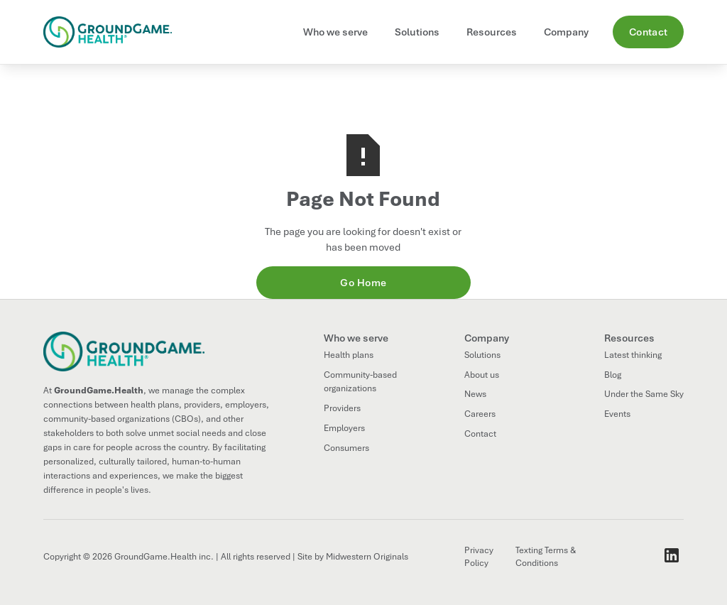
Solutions (482, 355)
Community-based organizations (360, 382)
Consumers (346, 448)
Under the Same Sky (644, 394)
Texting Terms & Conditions (545, 557)
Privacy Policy (478, 557)
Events (617, 414)
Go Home (363, 282)
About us (481, 375)
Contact (648, 32)
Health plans (348, 355)
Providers (342, 408)
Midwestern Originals (367, 556)
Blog (612, 375)
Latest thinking (633, 355)
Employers (344, 428)
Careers (480, 414)
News (475, 394)
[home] (113, 32)
